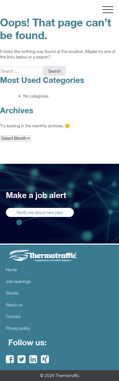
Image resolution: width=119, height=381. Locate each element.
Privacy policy (18, 328)
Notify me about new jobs (40, 212)
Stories (12, 293)
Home (11, 269)
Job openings (18, 281)
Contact (13, 316)
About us (14, 304)
